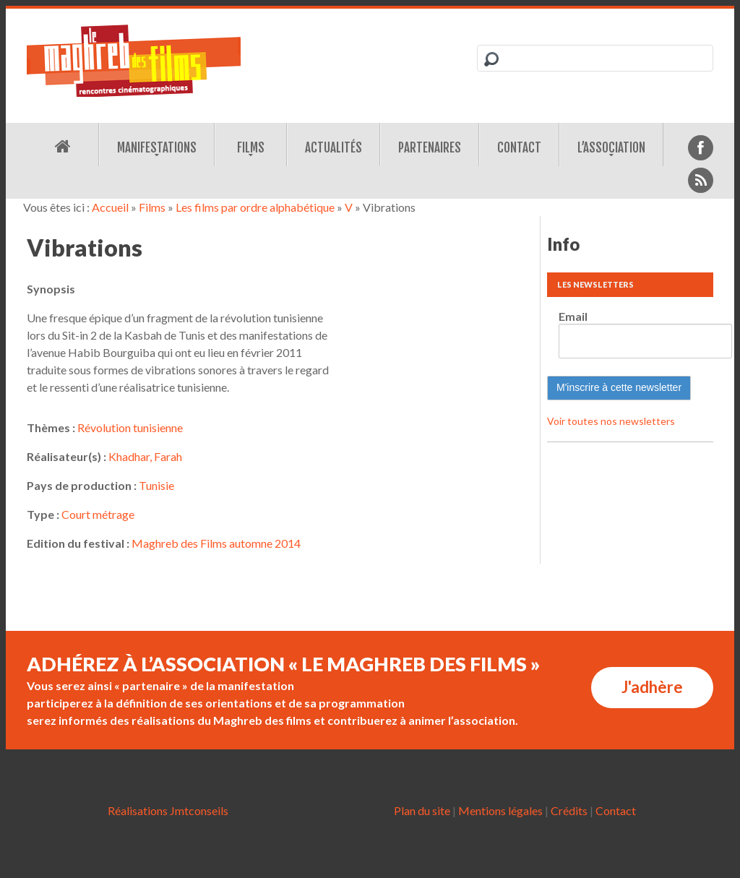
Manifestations (157, 148)
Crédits (569, 810)
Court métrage (97, 514)
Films (250, 148)
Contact (519, 148)
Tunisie (156, 485)
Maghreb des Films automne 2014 (216, 543)
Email (573, 316)
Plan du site (422, 810)
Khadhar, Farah (145, 456)
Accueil (110, 207)
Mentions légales (500, 810)
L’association (611, 148)
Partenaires (429, 148)
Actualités (333, 148)
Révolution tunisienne (130, 427)
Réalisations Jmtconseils (168, 810)
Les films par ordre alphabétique (255, 207)
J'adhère (652, 687)
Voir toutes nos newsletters (611, 421)
